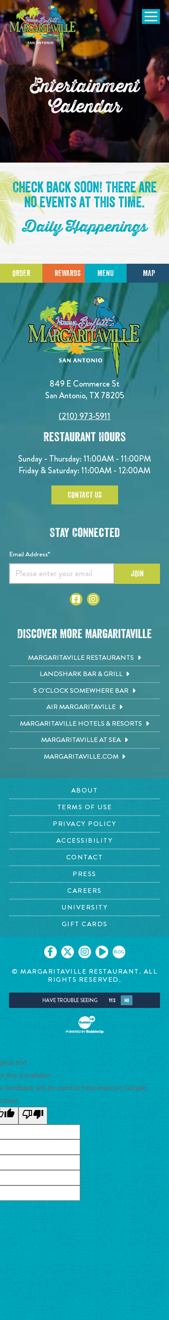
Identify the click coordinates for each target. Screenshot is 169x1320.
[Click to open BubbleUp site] (84, 1025)
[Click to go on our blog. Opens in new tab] (119, 952)
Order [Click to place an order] (21, 273)
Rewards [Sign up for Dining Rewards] (68, 273)
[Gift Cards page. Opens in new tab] (84, 924)
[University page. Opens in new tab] (84, 907)
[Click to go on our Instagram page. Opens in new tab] (84, 952)
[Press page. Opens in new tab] (84, 874)
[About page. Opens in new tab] (84, 790)
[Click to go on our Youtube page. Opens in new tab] (102, 952)
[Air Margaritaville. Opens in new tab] (84, 707)
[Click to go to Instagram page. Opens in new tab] (93, 599)
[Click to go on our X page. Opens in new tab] (67, 952)
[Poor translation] (32, 1115)
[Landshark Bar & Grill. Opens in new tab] (84, 674)
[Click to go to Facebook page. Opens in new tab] (76, 599)
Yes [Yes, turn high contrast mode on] (112, 1000)
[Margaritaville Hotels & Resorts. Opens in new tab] (84, 724)
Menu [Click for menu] (105, 273)
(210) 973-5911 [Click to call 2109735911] (84, 416)
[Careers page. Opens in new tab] (84, 891)
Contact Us (85, 495)
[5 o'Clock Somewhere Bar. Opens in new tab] (84, 691)
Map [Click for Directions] (149, 273)
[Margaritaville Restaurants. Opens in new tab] (84, 658)
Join (137, 573)
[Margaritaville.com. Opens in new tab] (84, 757)
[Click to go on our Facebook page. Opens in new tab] (50, 952)
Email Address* (29, 554)
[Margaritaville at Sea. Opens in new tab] (84, 740)
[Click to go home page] (43, 29)
